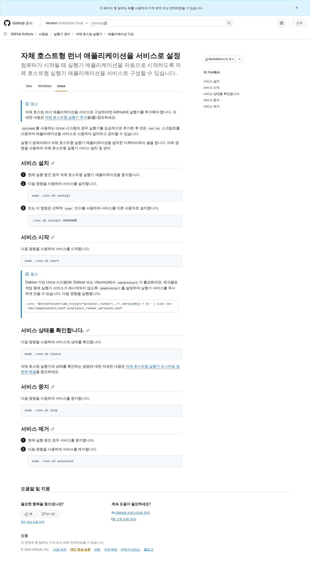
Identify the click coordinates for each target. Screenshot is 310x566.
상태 (97, 549)
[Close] (297, 7)
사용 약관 (59, 549)
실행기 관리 (62, 34)
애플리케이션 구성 (121, 34)
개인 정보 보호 (80, 549)
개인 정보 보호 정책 (32, 522)
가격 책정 (110, 549)
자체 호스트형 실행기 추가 (66, 117)
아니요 (48, 514)
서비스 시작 (37, 237)
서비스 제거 (37, 428)
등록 (299, 23)
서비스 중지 (37, 386)
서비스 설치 (37, 163)
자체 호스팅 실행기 (89, 34)
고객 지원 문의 (123, 519)
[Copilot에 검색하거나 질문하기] (161, 23)
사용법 (43, 34)
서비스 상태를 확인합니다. (55, 330)
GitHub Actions (22, 34)
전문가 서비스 (131, 549)
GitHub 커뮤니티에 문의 (130, 512)
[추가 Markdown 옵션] (240, 59)
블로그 (148, 549)
